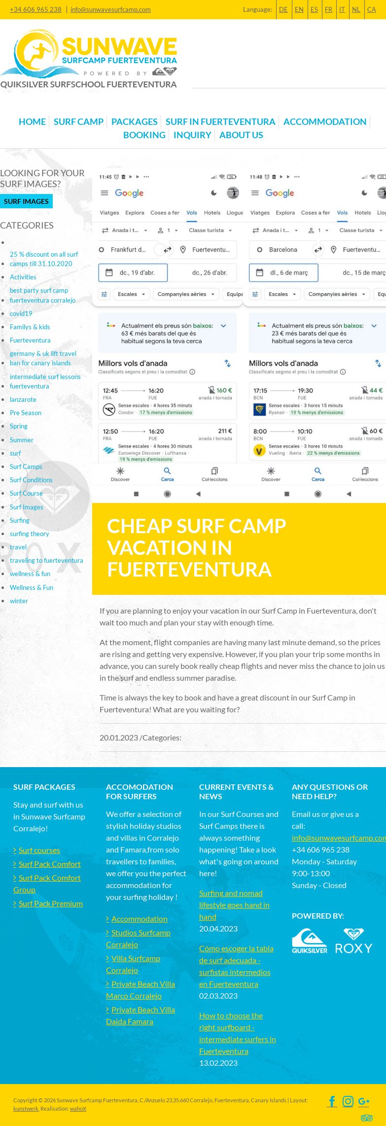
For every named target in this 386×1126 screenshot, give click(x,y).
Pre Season (25, 413)
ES (314, 9)
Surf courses (39, 849)
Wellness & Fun (31, 587)
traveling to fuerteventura (46, 560)
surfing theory (29, 534)
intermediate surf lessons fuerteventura (45, 381)
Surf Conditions (31, 480)
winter (19, 601)
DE (283, 9)
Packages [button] (134, 121)
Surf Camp (79, 121)
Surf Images (26, 201)
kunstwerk (25, 1108)
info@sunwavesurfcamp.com (110, 9)
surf (15, 453)
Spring (19, 426)
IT (342, 9)
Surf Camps (26, 466)
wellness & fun (30, 574)
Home (32, 121)
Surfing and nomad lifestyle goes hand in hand (234, 904)
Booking (144, 135)
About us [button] (241, 135)
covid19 (21, 313)
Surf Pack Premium (51, 903)
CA (371, 9)
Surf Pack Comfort (50, 863)
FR (328, 9)
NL (356, 9)
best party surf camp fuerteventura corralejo (42, 295)
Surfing (20, 520)
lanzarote (23, 399)
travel (18, 547)
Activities (23, 277)
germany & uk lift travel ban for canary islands (43, 358)
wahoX (78, 1108)
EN (299, 9)
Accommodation (139, 918)
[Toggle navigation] (19, 106)
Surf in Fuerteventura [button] (221, 121)
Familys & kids (30, 327)
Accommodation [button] (325, 121)
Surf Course (26, 493)
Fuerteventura (30, 340)
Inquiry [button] (192, 135)
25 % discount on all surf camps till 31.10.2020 (44, 259)
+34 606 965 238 (36, 9)
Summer (22, 440)
